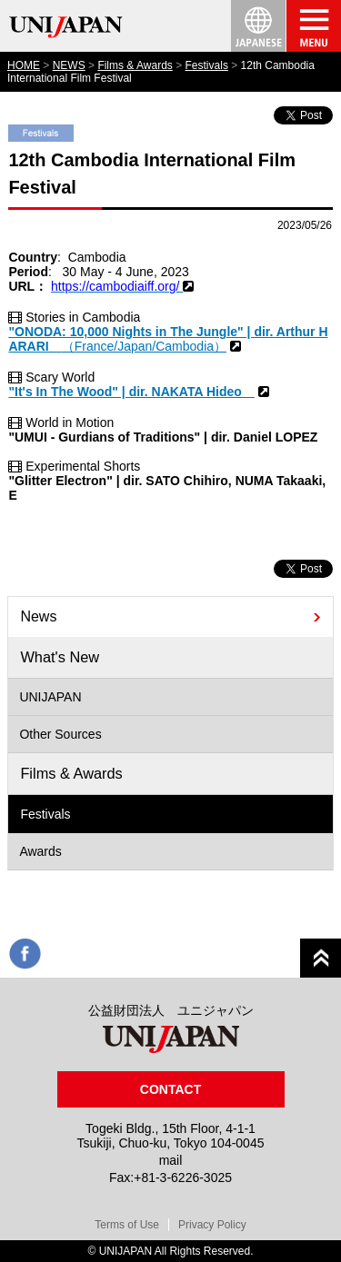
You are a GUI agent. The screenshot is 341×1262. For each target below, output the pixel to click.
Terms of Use (127, 1224)
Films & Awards (134, 65)
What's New (59, 657)
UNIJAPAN (50, 697)
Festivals (207, 65)
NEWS (69, 65)
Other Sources (60, 734)
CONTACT (170, 1089)
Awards (40, 851)
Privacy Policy (212, 1224)
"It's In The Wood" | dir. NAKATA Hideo (131, 391)
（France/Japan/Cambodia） (144, 346)
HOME (23, 65)
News (38, 616)
